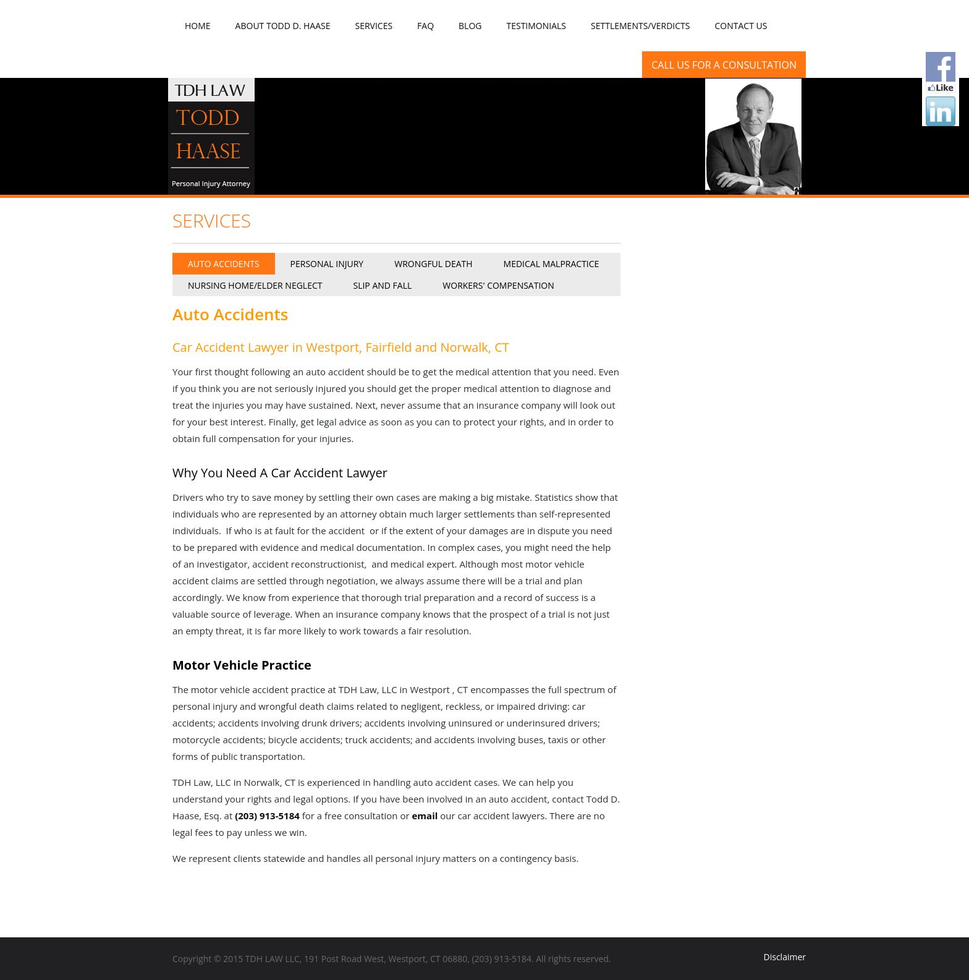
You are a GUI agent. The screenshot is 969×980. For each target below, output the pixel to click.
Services (373, 26)
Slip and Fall (382, 285)
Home (198, 26)
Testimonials (536, 26)
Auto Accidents (224, 264)
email (425, 815)
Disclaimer (785, 957)
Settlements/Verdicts (640, 26)
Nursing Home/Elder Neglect (255, 285)
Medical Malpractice (551, 264)
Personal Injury (327, 264)
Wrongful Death (433, 264)
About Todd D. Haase (283, 26)
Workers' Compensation (498, 285)
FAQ (425, 26)
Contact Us (741, 26)
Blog (470, 26)
